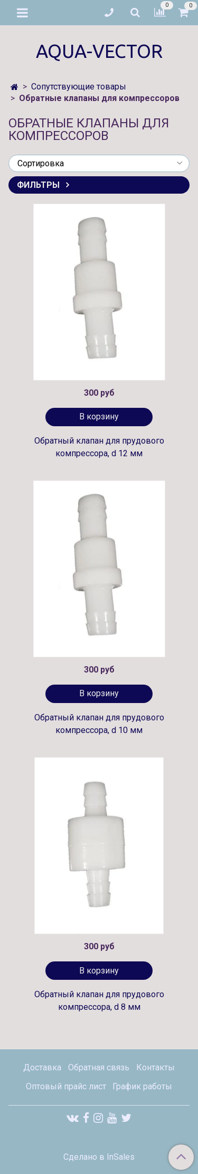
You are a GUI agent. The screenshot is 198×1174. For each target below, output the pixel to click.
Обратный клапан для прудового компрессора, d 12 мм (99, 447)
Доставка (42, 1067)
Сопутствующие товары (78, 87)
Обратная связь (98, 1067)
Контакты (155, 1067)
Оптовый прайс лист (66, 1086)
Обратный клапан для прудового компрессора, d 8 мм (99, 1000)
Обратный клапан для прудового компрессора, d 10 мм (99, 724)
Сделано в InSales (99, 1157)
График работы (142, 1086)
